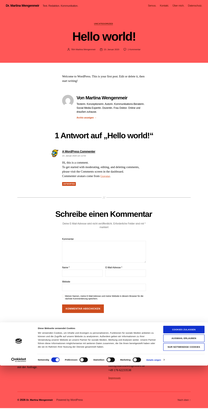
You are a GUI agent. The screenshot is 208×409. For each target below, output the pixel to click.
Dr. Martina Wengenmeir (24, 6)
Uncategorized (104, 24)
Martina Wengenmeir (85, 50)
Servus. (152, 5)
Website (66, 282)
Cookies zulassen (184, 373)
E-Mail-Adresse (113, 268)
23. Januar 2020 (112, 50)
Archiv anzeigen (87, 118)
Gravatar (105, 177)
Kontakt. (164, 5)
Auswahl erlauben (183, 381)
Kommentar (68, 240)
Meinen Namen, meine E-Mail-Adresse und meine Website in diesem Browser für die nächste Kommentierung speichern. (104, 298)
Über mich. (178, 5)
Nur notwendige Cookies (184, 390)
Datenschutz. (195, 5)
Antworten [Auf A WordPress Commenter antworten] (69, 185)
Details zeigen (153, 403)
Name (66, 268)
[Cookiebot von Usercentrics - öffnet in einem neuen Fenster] (18, 403)
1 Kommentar (135, 50)
